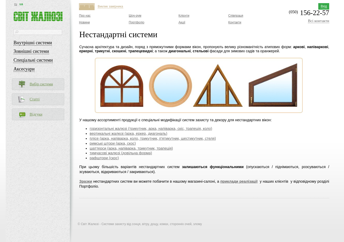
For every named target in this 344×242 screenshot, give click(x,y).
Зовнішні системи (31, 51)
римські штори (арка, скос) (113, 143)
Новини (84, 22)
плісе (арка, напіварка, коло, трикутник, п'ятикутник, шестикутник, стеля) (153, 138)
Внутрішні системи (33, 42)
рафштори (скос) (104, 158)
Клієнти (183, 15)
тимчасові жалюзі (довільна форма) (121, 153)
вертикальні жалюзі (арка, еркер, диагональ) (128, 133)
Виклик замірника (110, 6)
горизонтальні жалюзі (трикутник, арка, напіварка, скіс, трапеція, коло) (151, 128)
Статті (35, 99)
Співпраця (235, 15)
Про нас (85, 15)
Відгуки (36, 114)
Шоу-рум (135, 15)
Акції (181, 22)
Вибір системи (41, 84)
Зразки (85, 181)
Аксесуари (24, 69)
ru (15, 4)
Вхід (324, 6)
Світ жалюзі (38, 16)
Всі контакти (318, 21)
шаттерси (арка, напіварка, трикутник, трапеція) (131, 148)
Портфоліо (136, 22)
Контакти (234, 22)
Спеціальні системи (33, 60)
